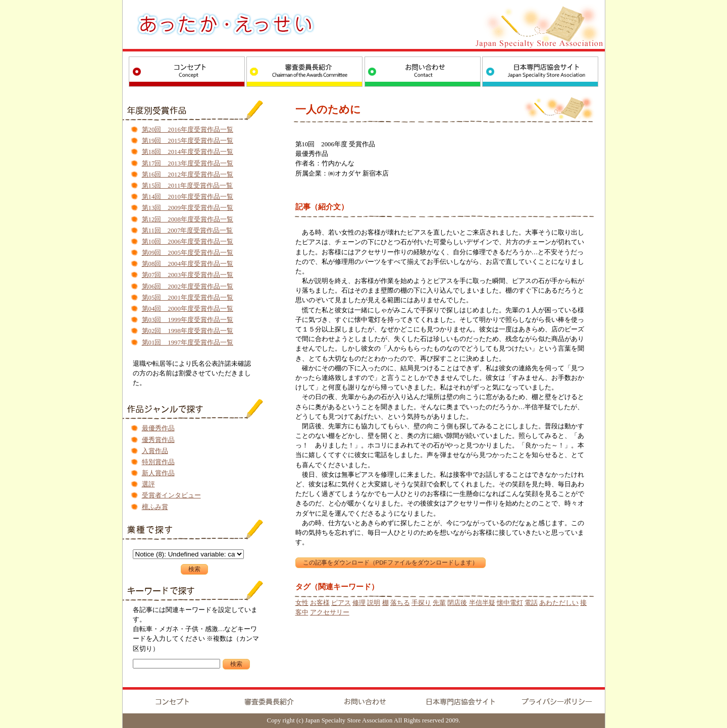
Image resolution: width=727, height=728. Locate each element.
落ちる (400, 602)
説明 (373, 602)
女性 (301, 602)
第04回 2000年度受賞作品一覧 (187, 308)
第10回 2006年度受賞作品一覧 (187, 241)
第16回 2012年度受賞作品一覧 (187, 174)
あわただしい (559, 602)
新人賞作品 (158, 473)
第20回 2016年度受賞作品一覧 (187, 129)
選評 (148, 484)
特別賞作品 (158, 462)
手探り (421, 602)
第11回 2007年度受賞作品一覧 (187, 230)
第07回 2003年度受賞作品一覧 (187, 274)
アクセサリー (329, 612)
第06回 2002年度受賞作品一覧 (187, 286)
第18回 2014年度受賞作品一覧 (187, 151)
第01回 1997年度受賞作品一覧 (187, 342)
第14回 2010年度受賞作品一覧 (187, 196)
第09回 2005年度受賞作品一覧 (187, 252)
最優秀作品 (158, 428)
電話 (531, 602)
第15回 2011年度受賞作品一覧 (187, 185)
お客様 (320, 602)
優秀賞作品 (158, 439)
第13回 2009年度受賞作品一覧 (187, 207)
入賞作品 (155, 451)
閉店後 (457, 602)
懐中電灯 (510, 602)
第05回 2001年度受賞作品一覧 (187, 297)
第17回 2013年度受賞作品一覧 (187, 163)
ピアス (341, 602)
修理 (359, 602)
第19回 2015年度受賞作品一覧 (187, 140)
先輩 (439, 602)
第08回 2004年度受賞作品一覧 (187, 263)
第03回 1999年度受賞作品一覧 (187, 319)
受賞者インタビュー (171, 495)
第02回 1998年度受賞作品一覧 (187, 330)
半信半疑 (482, 602)
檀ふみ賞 (155, 507)
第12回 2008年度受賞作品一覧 (187, 219)
